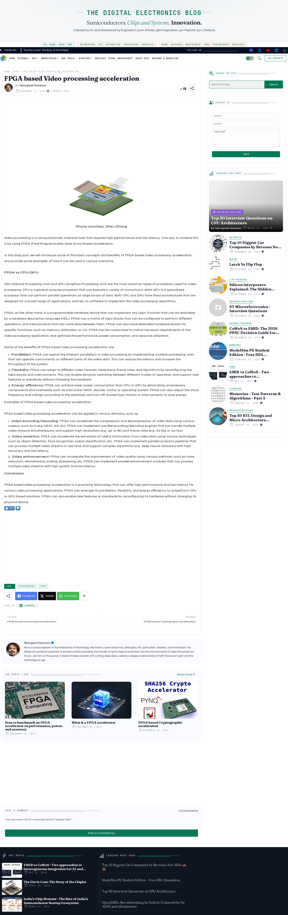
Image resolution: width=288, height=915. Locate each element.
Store (111, 58)
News (165, 44)
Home (12, 58)
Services (238, 44)
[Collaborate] (275, 58)
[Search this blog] (237, 84)
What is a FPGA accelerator (94, 722)
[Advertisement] (101, 136)
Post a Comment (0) (101, 833)
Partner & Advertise (165, 58)
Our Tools (67, 58)
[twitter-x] (259, 50)
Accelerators (27, 586)
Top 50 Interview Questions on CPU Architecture (139, 891)
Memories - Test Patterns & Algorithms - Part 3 (255, 396)
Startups (84, 58)
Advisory (177, 44)
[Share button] (84, 596)
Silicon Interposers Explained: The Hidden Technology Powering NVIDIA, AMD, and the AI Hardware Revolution (252, 287)
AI (45, 44)
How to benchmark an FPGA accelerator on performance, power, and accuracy (34, 726)
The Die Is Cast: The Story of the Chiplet (46, 50)
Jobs (207, 44)
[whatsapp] (285, 50)
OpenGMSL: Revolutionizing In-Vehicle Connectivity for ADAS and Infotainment (143, 904)
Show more (184, 674)
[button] (250, 58)
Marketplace (49, 58)
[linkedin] (276, 50)
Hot (34, 58)
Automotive (113, 44)
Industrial (131, 44)
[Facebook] (26, 596)
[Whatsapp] (68, 596)
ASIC (62, 44)
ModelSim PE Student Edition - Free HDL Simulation (249, 352)
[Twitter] (47, 596)
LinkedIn (29, 605)
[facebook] (251, 50)
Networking (87, 44)
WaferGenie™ (125, 58)
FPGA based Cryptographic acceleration (160, 724)
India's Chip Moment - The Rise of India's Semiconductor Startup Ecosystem (56, 901)
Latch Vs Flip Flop (245, 264)
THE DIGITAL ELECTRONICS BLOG (144, 12)
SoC (70, 44)
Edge (53, 44)
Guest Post (143, 58)
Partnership (221, 44)
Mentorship (193, 44)
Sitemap (22, 58)
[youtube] (268, 50)
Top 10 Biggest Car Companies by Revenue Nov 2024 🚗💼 (254, 244)
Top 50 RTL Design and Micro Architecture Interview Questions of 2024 (255, 417)
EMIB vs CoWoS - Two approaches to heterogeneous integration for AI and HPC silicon (254, 374)
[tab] (12, 58)
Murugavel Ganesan (37, 643)
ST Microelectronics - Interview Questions (249, 309)
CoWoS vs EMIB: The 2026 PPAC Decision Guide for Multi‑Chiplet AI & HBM (253, 330)
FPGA (16, 71)
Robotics (148, 44)
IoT (100, 44)
